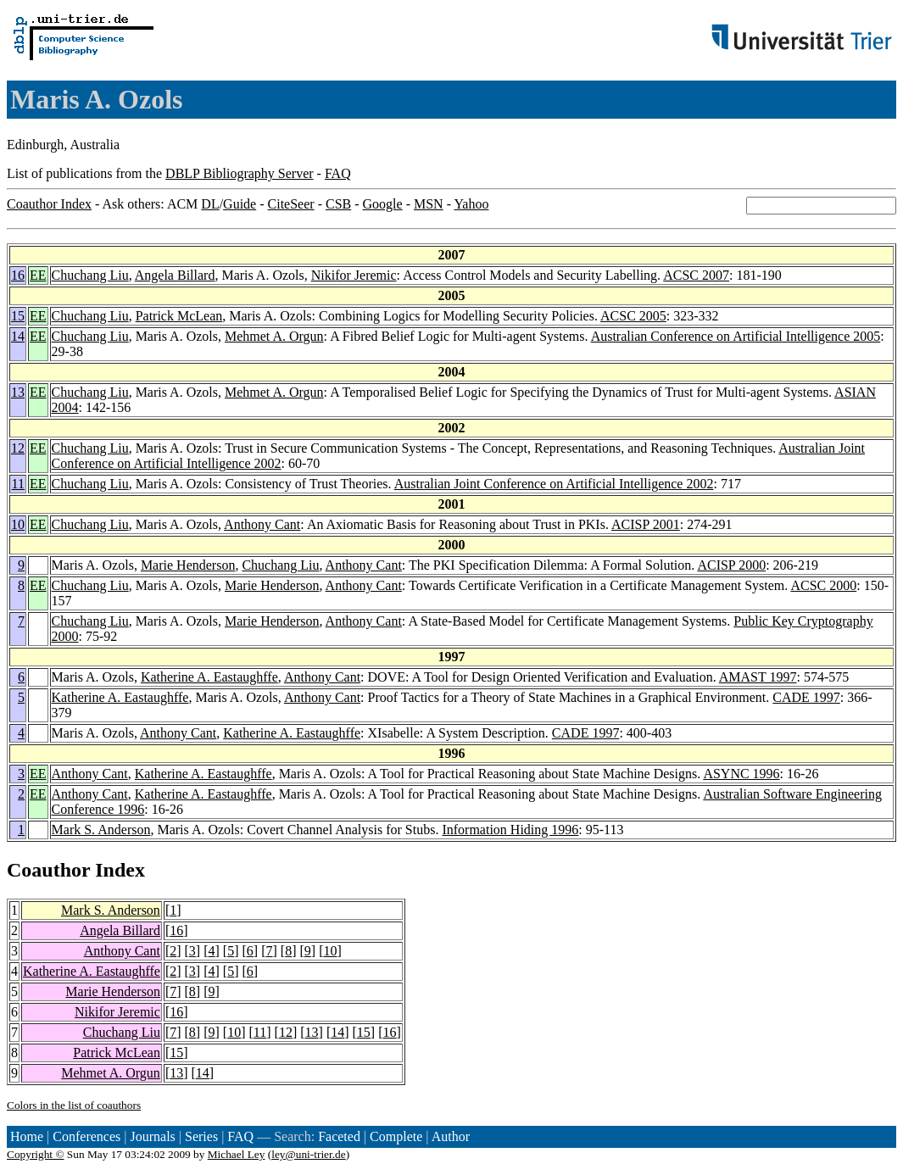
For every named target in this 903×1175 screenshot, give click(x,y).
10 (18, 524)
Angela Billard (175, 275)
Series (201, 1136)
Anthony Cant (262, 524)
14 (18, 336)
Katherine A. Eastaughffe (209, 677)
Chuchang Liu (90, 275)
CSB (338, 204)
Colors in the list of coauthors (74, 1105)
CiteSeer (291, 204)
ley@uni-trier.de (308, 1154)
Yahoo (471, 204)
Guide (239, 204)
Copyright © (35, 1154)
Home (26, 1136)
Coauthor (48, 870)
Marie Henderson (188, 565)
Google (383, 204)
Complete (396, 1136)
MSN (428, 204)
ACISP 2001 (645, 524)
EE (38, 275)
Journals (152, 1136)
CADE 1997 (806, 697)
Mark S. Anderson (101, 829)
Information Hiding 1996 (510, 829)
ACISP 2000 (731, 565)
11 (18, 483)
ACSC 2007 (696, 275)
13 (18, 392)
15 (18, 316)
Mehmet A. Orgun (274, 336)
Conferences (86, 1136)
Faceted (339, 1136)
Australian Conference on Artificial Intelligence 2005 (736, 336)
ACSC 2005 (633, 316)
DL (210, 204)
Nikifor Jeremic (354, 275)
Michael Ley (236, 1154)
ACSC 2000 (823, 585)
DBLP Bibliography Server (239, 173)
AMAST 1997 (758, 677)
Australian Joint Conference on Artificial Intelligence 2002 (554, 483)
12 (18, 448)
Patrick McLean (179, 316)
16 (18, 275)
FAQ (338, 173)
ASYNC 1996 (741, 773)
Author (451, 1136)
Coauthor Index (49, 204)
